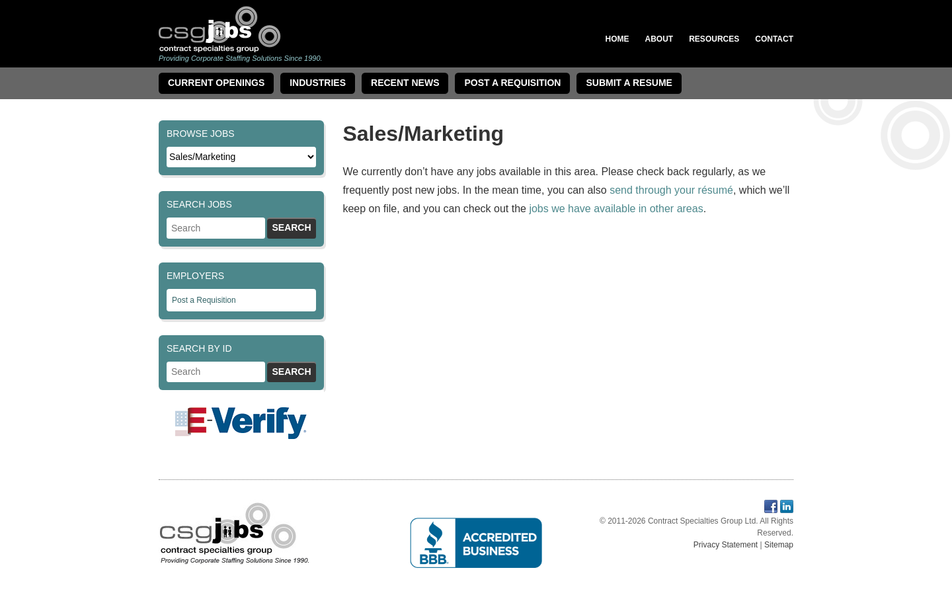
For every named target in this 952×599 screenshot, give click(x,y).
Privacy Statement (726, 544)
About (659, 39)
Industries (318, 82)
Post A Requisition (512, 82)
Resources (714, 39)
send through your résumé (671, 190)
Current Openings (216, 82)
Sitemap (778, 544)
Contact (774, 39)
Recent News (405, 82)
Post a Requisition (204, 300)
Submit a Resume (629, 82)
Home (617, 39)
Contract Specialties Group (220, 28)
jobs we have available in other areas (616, 208)
